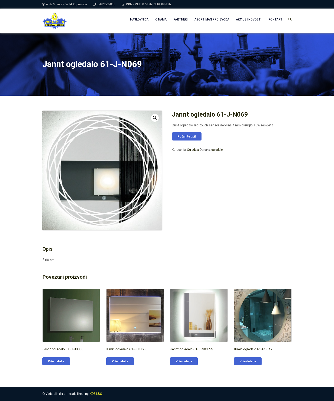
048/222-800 (106, 4)
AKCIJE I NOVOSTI (249, 19)
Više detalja (56, 361)
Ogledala (193, 149)
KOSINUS (96, 393)
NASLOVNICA (139, 19)
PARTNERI (180, 19)
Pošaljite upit (186, 136)
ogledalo (217, 149)
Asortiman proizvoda (211, 19)
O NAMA (161, 19)
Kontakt (275, 19)
